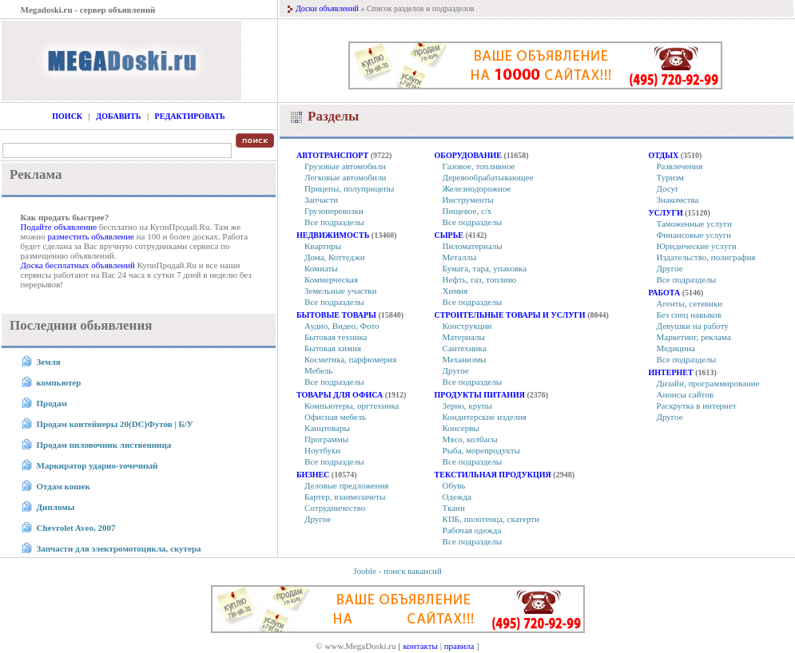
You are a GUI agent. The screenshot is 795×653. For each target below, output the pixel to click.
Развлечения (680, 166)
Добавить (118, 116)
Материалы (464, 337)
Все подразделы (334, 222)
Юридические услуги (697, 246)
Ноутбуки (322, 450)
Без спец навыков (689, 314)
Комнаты (321, 268)
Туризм (670, 177)
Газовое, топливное (479, 166)
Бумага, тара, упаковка (485, 268)
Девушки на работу (693, 325)
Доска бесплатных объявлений (78, 265)
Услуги (666, 212)
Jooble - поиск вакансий (397, 571)
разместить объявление (90, 236)
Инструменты (468, 199)
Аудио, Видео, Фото (342, 325)
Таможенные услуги (694, 223)
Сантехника (465, 348)
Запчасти (321, 199)
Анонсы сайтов (685, 394)
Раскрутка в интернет (697, 405)
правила (459, 646)
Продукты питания (480, 394)
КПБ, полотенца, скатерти (491, 519)
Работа (665, 292)
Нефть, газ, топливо (480, 279)
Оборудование (468, 155)
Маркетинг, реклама (694, 337)
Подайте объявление (59, 227)
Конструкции (467, 325)
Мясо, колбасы (470, 439)
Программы (326, 439)
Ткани (454, 508)
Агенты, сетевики (690, 303)
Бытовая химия (332, 348)
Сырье (449, 235)
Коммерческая (331, 279)
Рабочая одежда (472, 530)
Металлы (460, 257)
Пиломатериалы (473, 246)
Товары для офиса (339, 394)
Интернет (671, 372)
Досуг (668, 188)
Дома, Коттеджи (334, 257)
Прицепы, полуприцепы (349, 188)
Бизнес (312, 474)
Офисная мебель (335, 416)
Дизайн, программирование (708, 383)
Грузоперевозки (334, 211)
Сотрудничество (334, 508)
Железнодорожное (477, 188)
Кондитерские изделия (485, 416)
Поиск (67, 116)
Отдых (664, 155)
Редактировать (190, 116)
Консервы (461, 428)
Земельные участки (340, 290)
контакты (420, 646)
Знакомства (678, 199)
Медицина (676, 348)
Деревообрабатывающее (488, 177)
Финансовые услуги (694, 234)
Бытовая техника (336, 337)
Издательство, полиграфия (706, 257)
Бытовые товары (336, 315)
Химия (455, 290)
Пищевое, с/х (467, 211)
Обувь (454, 485)
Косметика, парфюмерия (350, 359)
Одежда (457, 496)
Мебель (318, 370)
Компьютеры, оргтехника (351, 405)
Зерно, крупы (467, 405)
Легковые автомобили (345, 177)
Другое (317, 519)
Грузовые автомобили (345, 166)
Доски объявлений (327, 8)
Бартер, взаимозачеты (344, 496)
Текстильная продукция (493, 474)
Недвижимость (332, 235)
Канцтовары (327, 428)
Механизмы (465, 359)
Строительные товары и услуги (510, 315)
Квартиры (322, 246)
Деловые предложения (346, 485)
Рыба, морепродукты (481, 450)
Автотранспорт (332, 155)
